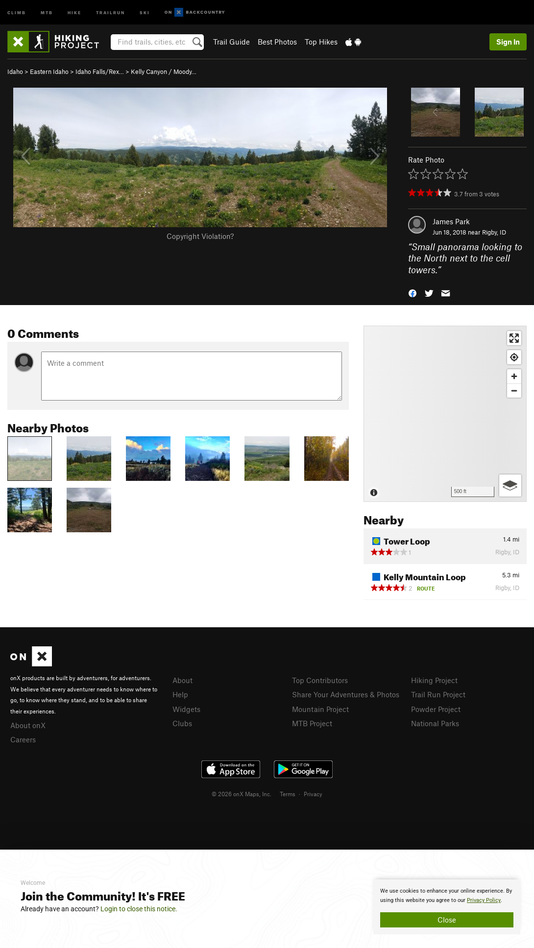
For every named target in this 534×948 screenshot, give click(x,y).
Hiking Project (434, 680)
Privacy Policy (484, 900)
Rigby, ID (494, 232)
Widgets (186, 709)
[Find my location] (514, 357)
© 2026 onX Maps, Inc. (241, 793)
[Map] (445, 413)
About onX (28, 725)
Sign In (508, 41)
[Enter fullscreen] (514, 338)
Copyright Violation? (200, 236)
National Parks (435, 723)
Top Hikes (321, 41)
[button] (412, 292)
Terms (287, 793)
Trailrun (110, 12)
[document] (446, 906)
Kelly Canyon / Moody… (163, 71)
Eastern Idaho (49, 71)
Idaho (15, 71)
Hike (74, 12)
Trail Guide (231, 41)
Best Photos (277, 41)
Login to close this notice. (138, 909)
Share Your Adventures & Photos (345, 694)
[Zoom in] (514, 376)
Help (180, 694)
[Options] (510, 485)
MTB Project (312, 723)
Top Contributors (320, 680)
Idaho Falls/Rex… (99, 71)
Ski (145, 12)
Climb (16, 12)
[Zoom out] (514, 390)
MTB (47, 12)
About (182, 680)
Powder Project (436, 709)
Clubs (182, 723)
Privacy (313, 793)
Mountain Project (320, 709)
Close (446, 919)
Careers (23, 739)
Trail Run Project (438, 694)
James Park (451, 221)
